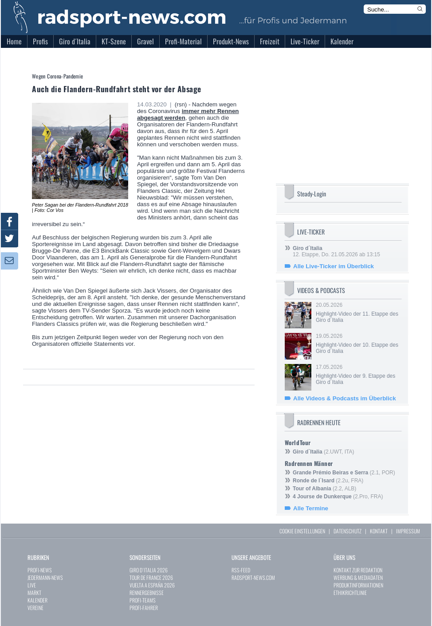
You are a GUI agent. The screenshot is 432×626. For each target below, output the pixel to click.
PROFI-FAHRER (144, 607)
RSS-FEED (241, 570)
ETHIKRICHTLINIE (350, 592)
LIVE (31, 585)
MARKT (34, 592)
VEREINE (35, 607)
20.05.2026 (358, 312)
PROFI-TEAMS (143, 600)
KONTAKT (379, 531)
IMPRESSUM (408, 531)
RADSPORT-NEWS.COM (253, 577)
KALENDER (37, 600)
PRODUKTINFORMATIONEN (358, 585)
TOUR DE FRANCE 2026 (151, 577)
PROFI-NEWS (39, 570)
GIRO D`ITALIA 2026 (149, 570)
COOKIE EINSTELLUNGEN (302, 531)
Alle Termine (310, 508)
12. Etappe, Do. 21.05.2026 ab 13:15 (336, 251)
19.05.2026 (358, 343)
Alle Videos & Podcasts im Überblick (344, 398)
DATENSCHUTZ (347, 531)
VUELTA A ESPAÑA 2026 (152, 585)
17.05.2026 (358, 374)
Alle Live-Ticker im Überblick (333, 266)
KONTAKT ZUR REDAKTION (358, 570)
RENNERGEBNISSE (147, 592)
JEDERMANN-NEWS (45, 577)
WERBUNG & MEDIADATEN (358, 577)
